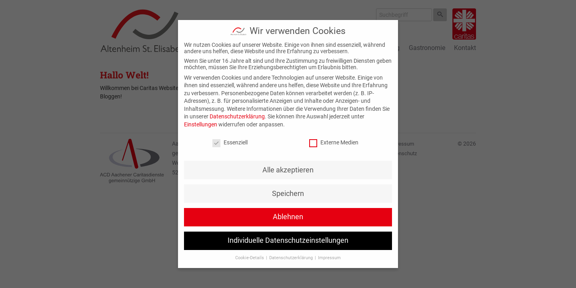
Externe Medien (333, 142)
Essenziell (230, 142)
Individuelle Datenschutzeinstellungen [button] (288, 240)
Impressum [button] (329, 257)
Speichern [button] (288, 194)
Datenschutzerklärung (237, 116)
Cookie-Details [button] (250, 257)
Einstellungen (200, 124)
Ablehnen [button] (288, 217)
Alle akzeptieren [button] (288, 170)
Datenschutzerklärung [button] (291, 257)
